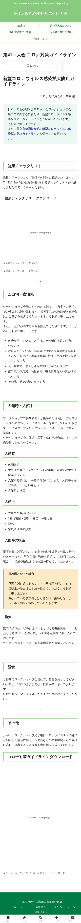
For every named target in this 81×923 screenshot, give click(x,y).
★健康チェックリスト (15, 263)
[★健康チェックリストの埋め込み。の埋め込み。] (40, 232)
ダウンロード (35, 263)
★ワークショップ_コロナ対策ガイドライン (26, 873)
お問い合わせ (40, 912)
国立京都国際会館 (27, 128)
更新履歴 (40, 907)
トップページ (15, 907)
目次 (29, 65)
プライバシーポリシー (65, 907)
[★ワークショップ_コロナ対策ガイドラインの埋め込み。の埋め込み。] (40, 817)
